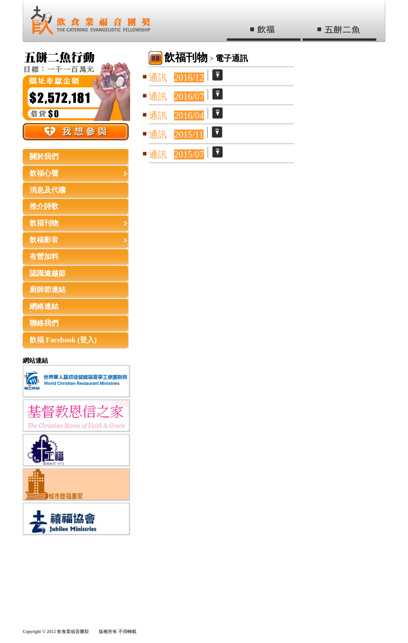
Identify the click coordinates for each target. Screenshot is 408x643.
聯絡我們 (43, 323)
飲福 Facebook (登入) (63, 340)
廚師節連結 (47, 289)
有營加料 (43, 256)
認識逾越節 (47, 273)
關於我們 (43, 156)
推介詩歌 (43, 206)
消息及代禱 (47, 190)
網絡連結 (43, 306)
